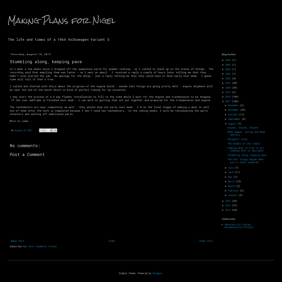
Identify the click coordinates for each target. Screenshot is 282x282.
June (231, 172)
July (231, 167)
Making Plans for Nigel (61, 20)
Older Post (206, 240)
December (234, 105)
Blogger (157, 273)
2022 (228, 78)
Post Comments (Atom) (43, 246)
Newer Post (17, 240)
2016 (228, 200)
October (233, 114)
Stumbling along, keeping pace (246, 154)
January (233, 195)
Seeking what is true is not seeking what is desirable (245, 149)
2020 (228, 87)
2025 (228, 64)
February (234, 190)
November (234, 109)
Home (112, 240)
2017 (228, 101)
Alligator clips (237, 139)
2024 (228, 69)
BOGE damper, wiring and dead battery (246, 133)
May (230, 176)
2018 (228, 96)
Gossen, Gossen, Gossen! (243, 127)
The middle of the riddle (243, 143)
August (232, 123)
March (232, 185)
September (235, 118)
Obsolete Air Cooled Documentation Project (239, 226)
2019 (228, 92)
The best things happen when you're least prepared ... (245, 160)
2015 (228, 205)
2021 (228, 82)
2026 (228, 59)
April (232, 181)
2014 (228, 209)
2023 (228, 73)
